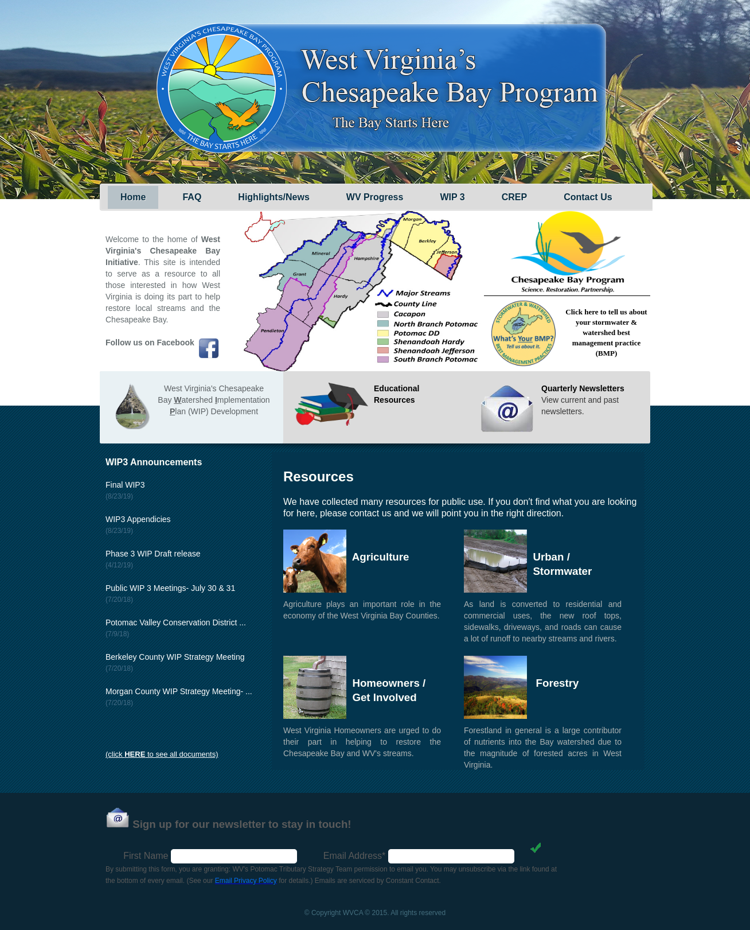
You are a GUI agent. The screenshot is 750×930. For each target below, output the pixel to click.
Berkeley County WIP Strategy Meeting (175, 656)
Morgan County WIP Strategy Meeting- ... (179, 691)
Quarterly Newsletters (582, 388)
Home (133, 197)
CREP (514, 197)
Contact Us (588, 197)
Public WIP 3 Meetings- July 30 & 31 (170, 588)
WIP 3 (452, 197)
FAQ (191, 197)
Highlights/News (273, 197)
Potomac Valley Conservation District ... (176, 622)
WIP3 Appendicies (138, 519)
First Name (145, 856)
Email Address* (354, 856)
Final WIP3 (125, 484)
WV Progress (375, 197)
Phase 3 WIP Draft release (153, 553)
